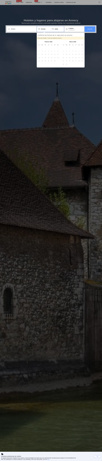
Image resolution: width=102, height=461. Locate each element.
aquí (48, 459)
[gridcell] (58, 47)
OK (97, 456)
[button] (38, 41)
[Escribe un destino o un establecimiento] (23, 29)
